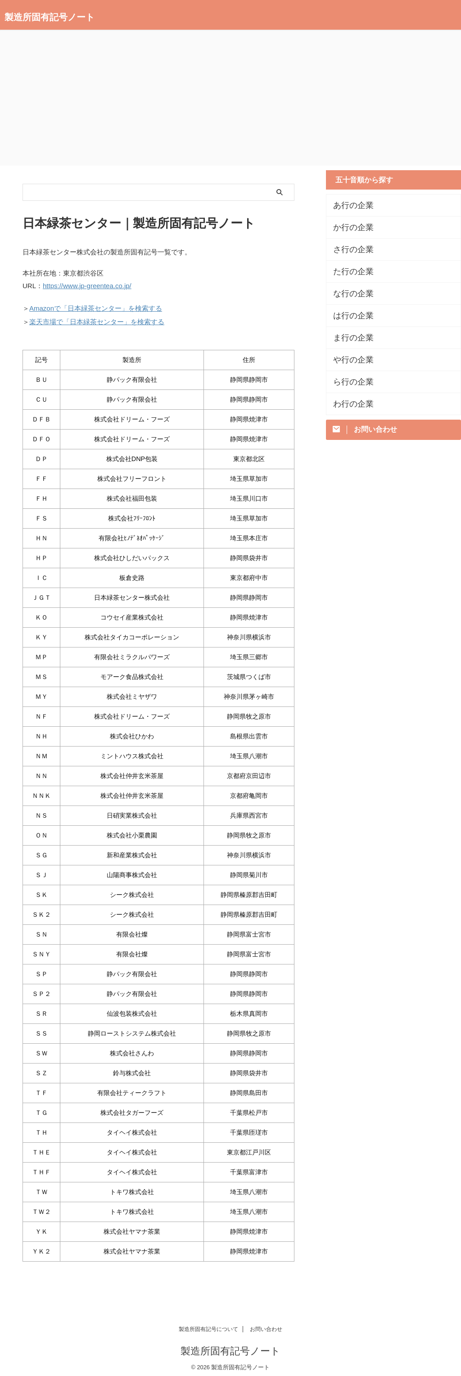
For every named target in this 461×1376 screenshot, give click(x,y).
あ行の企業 (349, 205)
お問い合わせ (266, 1325)
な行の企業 (349, 293)
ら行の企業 (349, 381)
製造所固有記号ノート (50, 17)
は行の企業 (349, 315)
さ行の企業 (349, 249)
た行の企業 (349, 271)
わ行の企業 (349, 403)
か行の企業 (349, 227)
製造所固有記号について (208, 1325)
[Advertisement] (230, 98)
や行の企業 (349, 359)
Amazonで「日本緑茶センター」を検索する (95, 306)
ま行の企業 (349, 337)
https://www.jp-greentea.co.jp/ (87, 285)
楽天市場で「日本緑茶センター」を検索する (96, 318)
